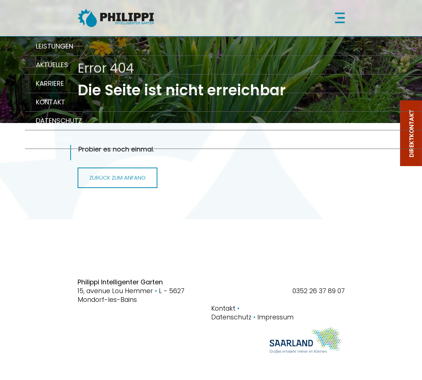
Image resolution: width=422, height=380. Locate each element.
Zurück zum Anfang (117, 177)
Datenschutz (234, 317)
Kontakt (225, 308)
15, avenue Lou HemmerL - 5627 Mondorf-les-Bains (131, 295)
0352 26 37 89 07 (318, 291)
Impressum (275, 317)
